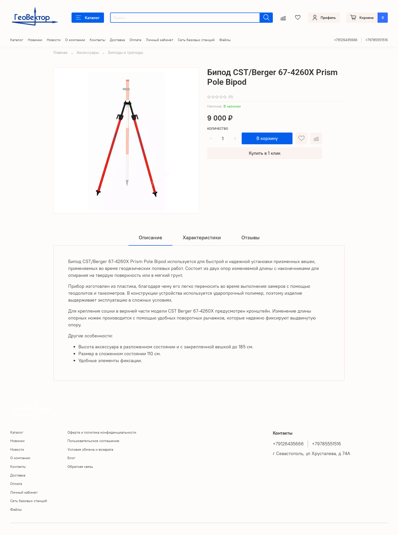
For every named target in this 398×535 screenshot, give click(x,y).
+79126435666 (345, 40)
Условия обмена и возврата (90, 449)
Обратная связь (80, 466)
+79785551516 (376, 40)
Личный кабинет (159, 40)
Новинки (35, 40)
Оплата (135, 40)
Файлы (225, 40)
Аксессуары (88, 52)
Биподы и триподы (125, 52)
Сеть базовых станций (196, 40)
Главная (60, 52)
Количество (217, 128)
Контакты (97, 40)
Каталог (88, 17)
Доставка (117, 40)
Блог (71, 458)
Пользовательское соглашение (93, 440)
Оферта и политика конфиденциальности (101, 432)
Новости (54, 40)
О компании (75, 40)
